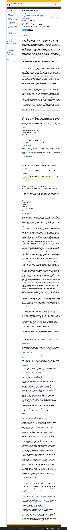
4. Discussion (25, 213)
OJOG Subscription (11, 22)
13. (22, 431)
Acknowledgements (27, 329)
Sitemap (35, 526)
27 (30, 286)
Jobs (57, 7)
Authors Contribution (27, 343)
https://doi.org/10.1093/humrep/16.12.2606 (34, 423)
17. (22, 450)
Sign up (43, 528)
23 (43, 244)
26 (55, 276)
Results (8, 45)
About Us (50, 7)
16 (25, 120)
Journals (18, 7)
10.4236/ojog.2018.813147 (26, 13)
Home (10, 7)
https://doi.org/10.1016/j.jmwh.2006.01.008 (29, 391)
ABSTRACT (25, 35)
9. (22, 410)
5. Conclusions (25, 308)
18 (55, 221)
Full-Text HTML (52, 13)
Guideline (9, 18)
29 (59, 293)
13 (40, 95)
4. (22, 385)
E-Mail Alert (10, 528)
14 (42, 100)
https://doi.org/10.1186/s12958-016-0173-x (37, 387)
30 (46, 303)
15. (22, 438)
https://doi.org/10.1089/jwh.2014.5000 (28, 372)
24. (22, 483)
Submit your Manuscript (51, 528)
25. (22, 488)
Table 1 (23, 170)
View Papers (10, 14)
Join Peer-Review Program (18, 528)
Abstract (51, 10)
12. (22, 426)
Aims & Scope (10, 15)
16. (22, 445)
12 (33, 94)
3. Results (24, 168)
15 (46, 103)
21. (22, 468)
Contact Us (38, 526)
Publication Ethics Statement (13, 26)
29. (22, 509)
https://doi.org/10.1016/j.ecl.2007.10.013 (29, 506)
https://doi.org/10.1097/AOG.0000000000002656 (30, 520)
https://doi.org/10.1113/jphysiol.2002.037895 (42, 470)
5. (22, 390)
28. (22, 504)
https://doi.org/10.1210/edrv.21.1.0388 (46, 490)
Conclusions (9, 48)
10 (36, 90)
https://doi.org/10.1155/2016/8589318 (28, 377)
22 (25, 238)
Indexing (9, 12)
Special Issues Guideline (12, 34)
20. (22, 464)
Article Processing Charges (12, 19)
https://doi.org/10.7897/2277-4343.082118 (42, 496)
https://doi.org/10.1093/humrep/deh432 (38, 396)
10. (22, 415)
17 (55, 165)
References (25, 365)
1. (22, 368)
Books (26, 7)
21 (51, 232)
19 (22, 259)
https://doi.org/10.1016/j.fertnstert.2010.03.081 (33, 408)
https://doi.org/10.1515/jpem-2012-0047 (37, 515)
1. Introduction (25, 66)
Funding (24, 336)
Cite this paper (25, 357)
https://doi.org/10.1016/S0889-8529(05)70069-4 (30, 418)
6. (22, 394)
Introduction (9, 41)
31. (22, 518)
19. (22, 458)
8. (22, 405)
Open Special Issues (11, 32)
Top (8, 38)
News (42, 7)
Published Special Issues (12, 33)
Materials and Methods (11, 43)
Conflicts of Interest (27, 352)
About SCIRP (31, 526)
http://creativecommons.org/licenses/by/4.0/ (29, 27)
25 (40, 271)
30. (22, 513)
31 (44, 317)
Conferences (34, 7)
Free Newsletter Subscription (13, 23)
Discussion (9, 46)
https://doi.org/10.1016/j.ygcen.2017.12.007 (38, 501)
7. (22, 399)
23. (22, 479)
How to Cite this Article (54, 17)
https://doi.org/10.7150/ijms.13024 (27, 442)
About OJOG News (11, 27)
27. (22, 499)
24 (28, 286)
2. (22, 374)
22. (22, 473)
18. (22, 454)
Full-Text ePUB (52, 14)
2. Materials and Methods (28, 109)
